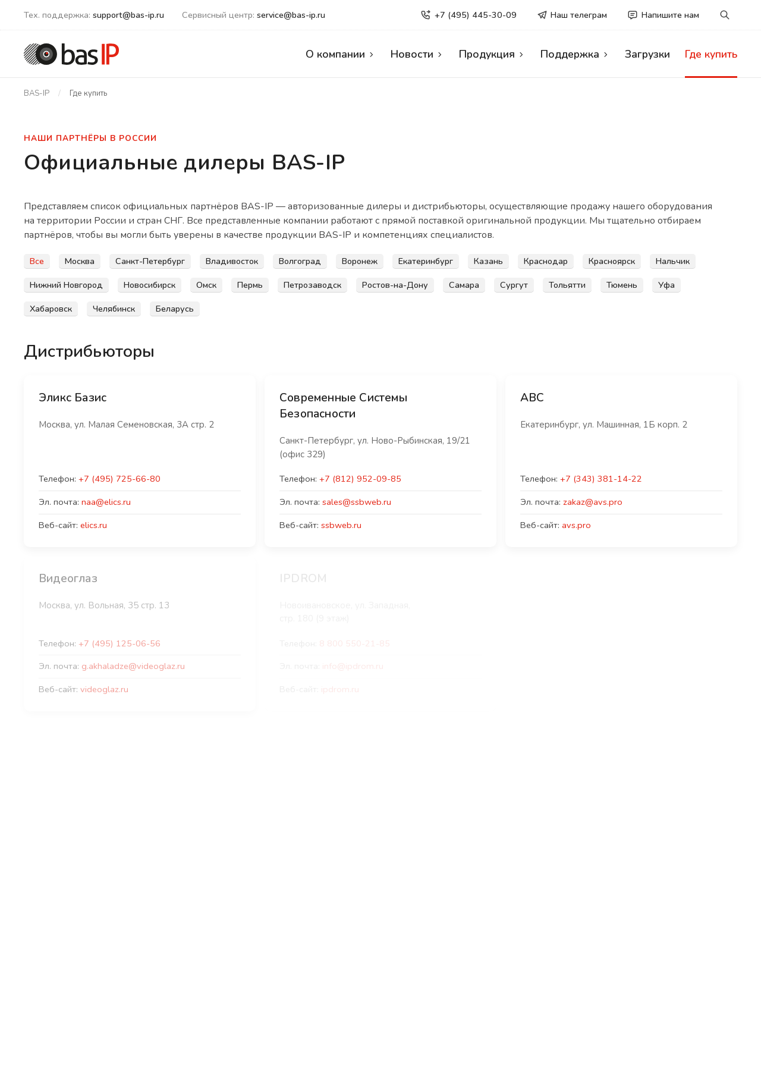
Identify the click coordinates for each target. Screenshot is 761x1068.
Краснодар (546, 261)
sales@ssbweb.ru (356, 502)
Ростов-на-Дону (395, 285)
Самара (464, 285)
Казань (488, 261)
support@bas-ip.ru (128, 15)
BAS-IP (36, 93)
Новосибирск (149, 285)
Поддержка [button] (575, 54)
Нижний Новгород (66, 285)
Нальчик (673, 261)
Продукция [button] (492, 54)
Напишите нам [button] (663, 15)
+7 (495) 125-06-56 (119, 643)
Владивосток (232, 261)
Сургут (514, 285)
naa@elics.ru (106, 502)
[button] (724, 15)
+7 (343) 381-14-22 (601, 479)
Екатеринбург (425, 261)
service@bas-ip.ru (291, 15)
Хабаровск (51, 309)
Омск (206, 285)
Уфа (666, 285)
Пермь (250, 285)
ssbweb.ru (341, 525)
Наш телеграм (572, 15)
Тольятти (567, 285)
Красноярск (612, 261)
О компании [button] (341, 54)
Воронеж (360, 261)
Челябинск (114, 309)
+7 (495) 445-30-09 (468, 15)
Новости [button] (417, 54)
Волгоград (300, 261)
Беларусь (175, 309)
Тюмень (621, 285)
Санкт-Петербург (150, 261)
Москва (80, 261)
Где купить (711, 54)
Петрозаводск (312, 285)
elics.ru (93, 525)
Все (37, 261)
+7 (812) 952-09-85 (360, 479)
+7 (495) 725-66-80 (119, 479)
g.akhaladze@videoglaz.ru (133, 666)
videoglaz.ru (104, 689)
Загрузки (647, 54)
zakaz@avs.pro (592, 502)
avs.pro (576, 525)
